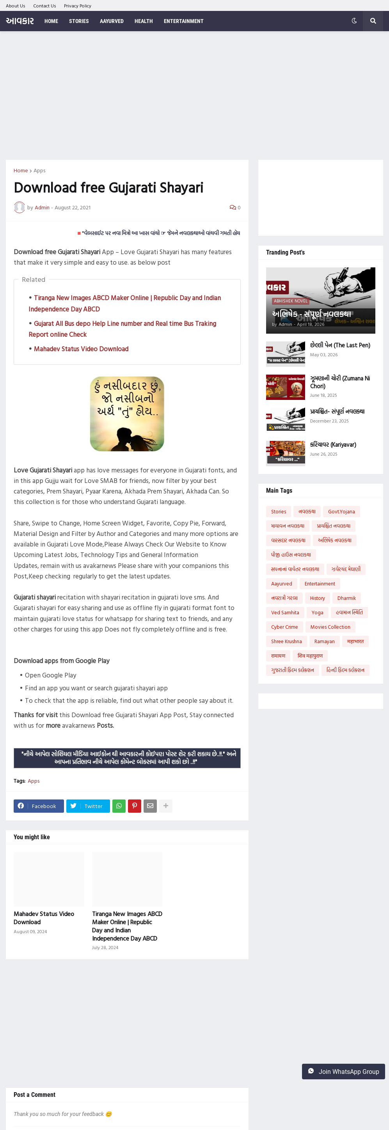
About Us (15, 5)
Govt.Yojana (341, 511)
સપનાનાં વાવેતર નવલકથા (295, 569)
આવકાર (20, 21)
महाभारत (355, 641)
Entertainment (320, 583)
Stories (278, 511)
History (317, 598)
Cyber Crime (284, 627)
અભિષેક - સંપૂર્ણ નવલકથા (311, 314)
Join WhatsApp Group (343, 1071)
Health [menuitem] (144, 21)
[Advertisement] (194, 95)
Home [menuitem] (51, 21)
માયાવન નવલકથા (287, 526)
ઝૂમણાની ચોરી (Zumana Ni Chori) (340, 382)
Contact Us (44, 5)
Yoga (317, 612)
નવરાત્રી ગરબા (284, 598)
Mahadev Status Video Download (81, 349)
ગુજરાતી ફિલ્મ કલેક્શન (292, 670)
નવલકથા (307, 511)
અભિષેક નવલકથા (335, 540)
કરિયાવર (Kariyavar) (333, 445)
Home (21, 170)
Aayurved (281, 583)
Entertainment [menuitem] (184, 21)
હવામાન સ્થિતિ (349, 612)
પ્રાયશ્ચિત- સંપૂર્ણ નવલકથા (337, 412)
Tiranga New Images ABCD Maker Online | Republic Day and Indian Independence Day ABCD (127, 926)
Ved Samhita (285, 612)
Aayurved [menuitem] (112, 21)
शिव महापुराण (310, 656)
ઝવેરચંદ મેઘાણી (346, 569)
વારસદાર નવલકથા (288, 540)
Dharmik (346, 598)
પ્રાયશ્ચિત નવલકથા (333, 526)
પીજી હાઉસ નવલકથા (291, 555)
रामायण (278, 656)
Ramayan (324, 641)
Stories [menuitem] (79, 21)
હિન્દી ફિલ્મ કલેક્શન (345, 670)
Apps (39, 170)
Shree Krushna (286, 641)
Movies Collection (330, 627)
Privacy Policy (77, 5)
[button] (354, 21)
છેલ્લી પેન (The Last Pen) (340, 345)
